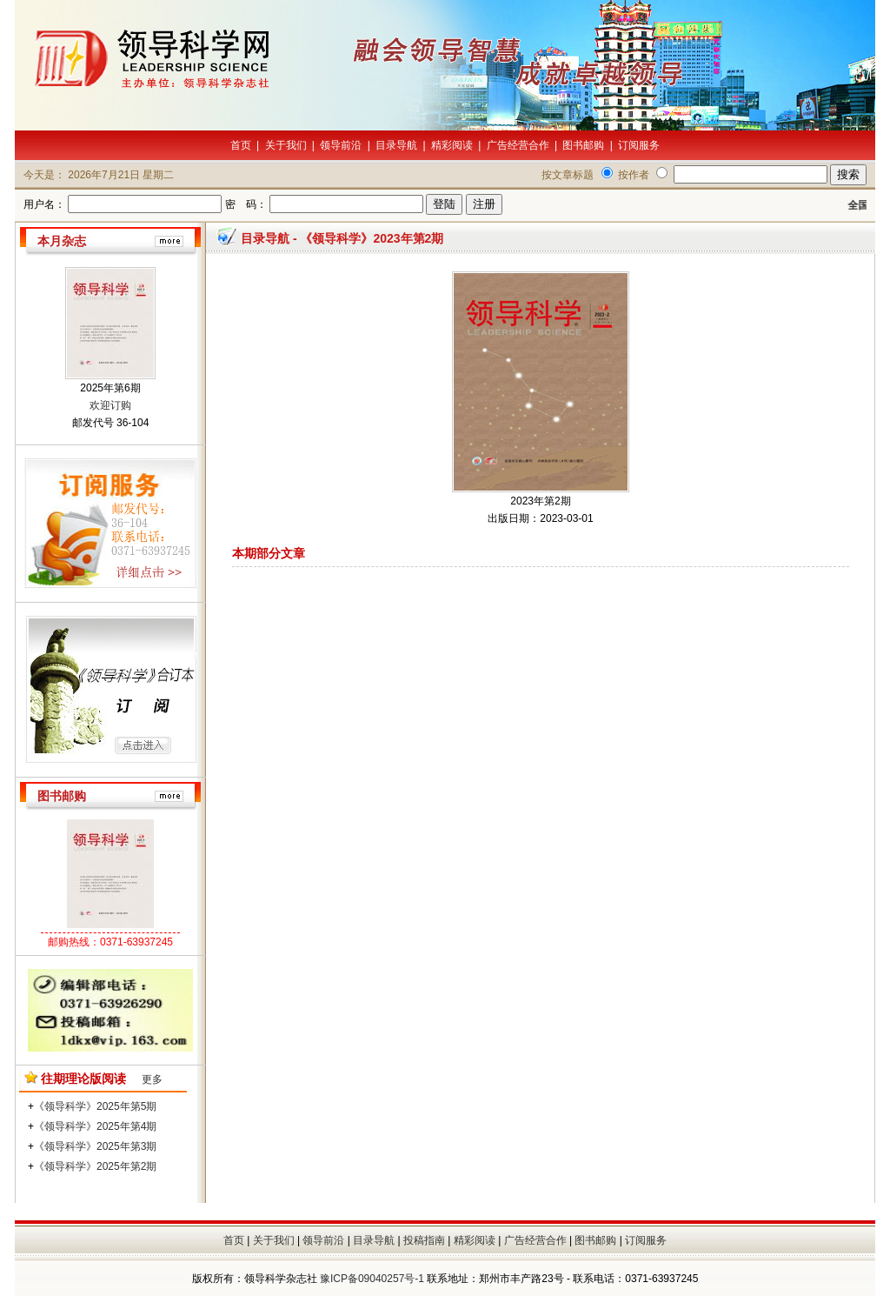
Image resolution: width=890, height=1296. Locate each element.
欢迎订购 (110, 405)
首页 (240, 145)
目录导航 (396, 145)
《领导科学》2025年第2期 (95, 1166)
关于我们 (286, 145)
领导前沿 (341, 145)
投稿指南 (424, 1240)
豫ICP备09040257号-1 (372, 1279)
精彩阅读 (452, 145)
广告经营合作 (518, 145)
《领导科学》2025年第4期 (95, 1126)
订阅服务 (639, 145)
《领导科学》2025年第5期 (95, 1106)
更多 (152, 1079)
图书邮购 (583, 145)
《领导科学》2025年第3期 (95, 1146)
